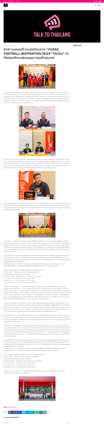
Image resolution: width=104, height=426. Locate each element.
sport (15, 407)
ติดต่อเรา (18, 1)
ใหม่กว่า (7, 423)
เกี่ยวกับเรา (11, 1)
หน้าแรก (6, 45)
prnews (11, 45)
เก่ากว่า (68, 423)
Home (5, 1)
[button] (95, 5)
